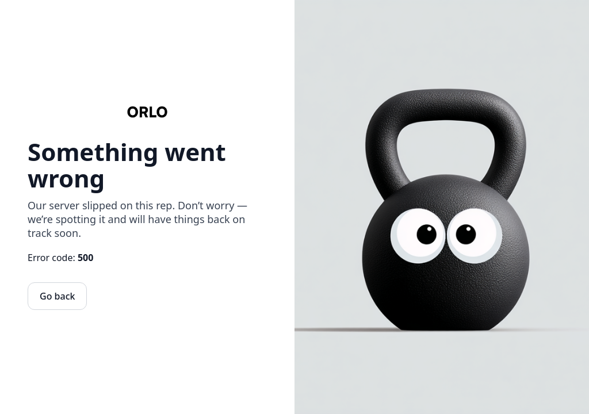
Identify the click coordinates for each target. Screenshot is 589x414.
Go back (57, 296)
